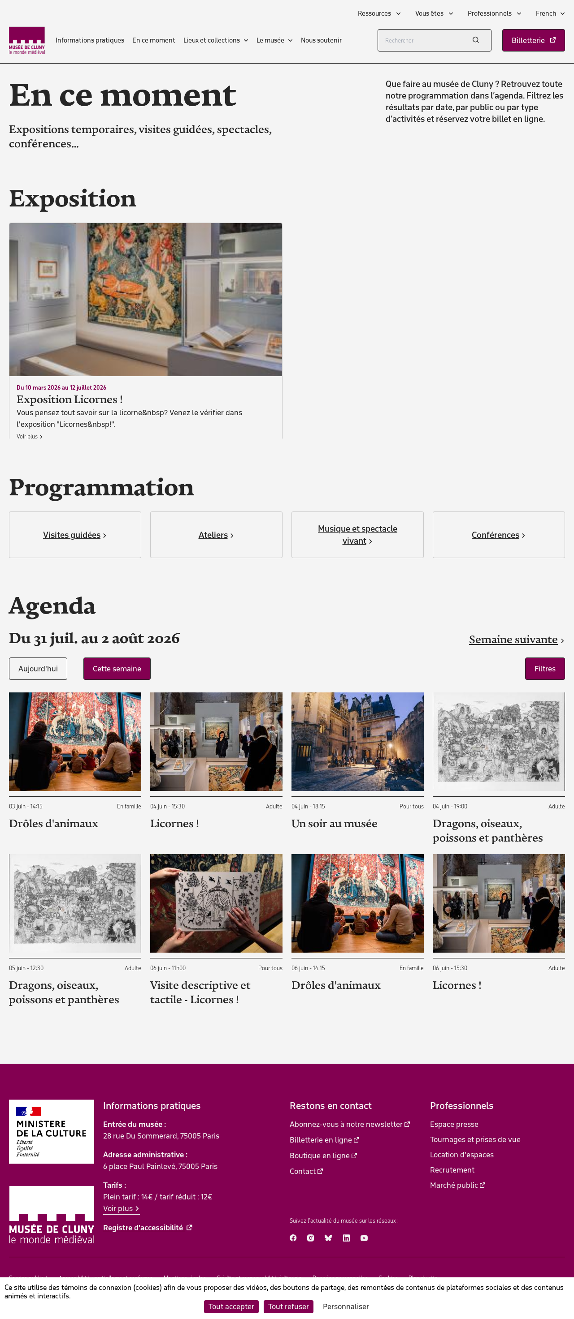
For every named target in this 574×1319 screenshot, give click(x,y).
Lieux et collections (211, 40)
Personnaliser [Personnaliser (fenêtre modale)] (346, 1306)
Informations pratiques (90, 40)
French (546, 13)
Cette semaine (117, 668)
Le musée (270, 40)
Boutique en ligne (320, 1155)
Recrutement (452, 1169)
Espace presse (454, 1124)
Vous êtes (430, 13)
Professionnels (490, 13)
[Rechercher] (434, 40)
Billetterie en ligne (321, 1139)
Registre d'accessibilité (144, 1227)
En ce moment (153, 40)
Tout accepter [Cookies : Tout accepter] (231, 1306)
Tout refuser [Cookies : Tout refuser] (288, 1306)
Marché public (454, 1185)
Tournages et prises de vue (475, 1139)
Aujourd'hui (38, 668)
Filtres (545, 668)
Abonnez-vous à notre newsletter (346, 1124)
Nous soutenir (321, 40)
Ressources (375, 13)
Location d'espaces (462, 1154)
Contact (303, 1171)
